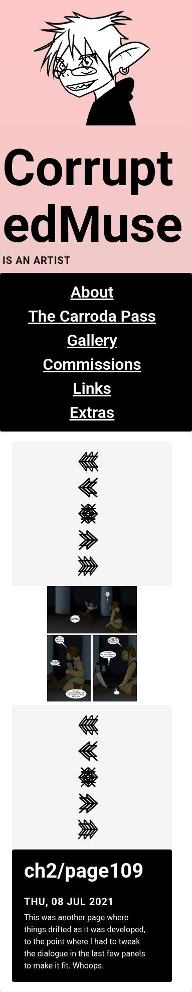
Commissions (92, 364)
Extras (92, 412)
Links (92, 388)
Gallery (92, 340)
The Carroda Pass (92, 316)
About (91, 292)
